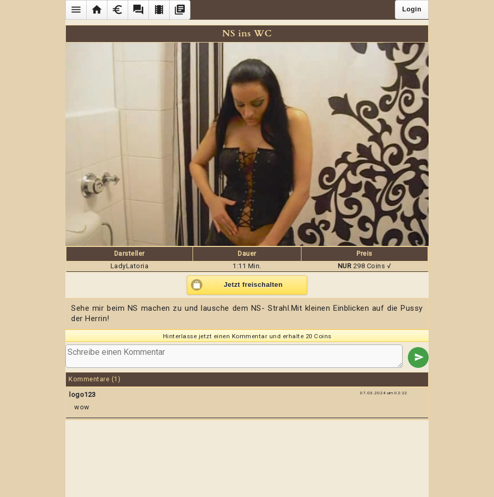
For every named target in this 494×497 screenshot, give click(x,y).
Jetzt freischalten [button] (253, 284)
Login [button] (411, 9)
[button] (75, 10)
